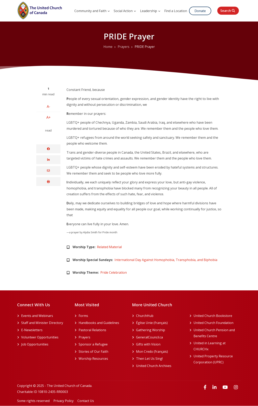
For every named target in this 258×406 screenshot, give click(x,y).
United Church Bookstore (217, 316)
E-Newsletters (32, 330)
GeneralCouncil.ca (159, 337)
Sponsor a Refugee (93, 344)
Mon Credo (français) (159, 352)
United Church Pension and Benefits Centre (217, 333)
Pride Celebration (113, 272)
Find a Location (175, 11)
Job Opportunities (34, 344)
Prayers (84, 337)
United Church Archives (159, 366)
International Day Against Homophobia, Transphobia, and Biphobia (165, 260)
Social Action (125, 11)
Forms (83, 315)
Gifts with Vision (159, 344)
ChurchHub (159, 316)
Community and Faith (92, 11)
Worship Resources (93, 358)
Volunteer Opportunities (39, 337)
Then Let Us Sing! (159, 359)
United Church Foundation (217, 323)
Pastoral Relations (92, 330)
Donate (200, 11)
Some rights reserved (33, 401)
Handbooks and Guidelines (99, 323)
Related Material (109, 247)
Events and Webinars (37, 315)
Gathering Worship (159, 330)
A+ (48, 117)
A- (48, 106)
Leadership (150, 11)
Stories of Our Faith (93, 351)
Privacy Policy (63, 401)
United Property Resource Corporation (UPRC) (217, 359)
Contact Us (85, 401)
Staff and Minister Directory (42, 323)
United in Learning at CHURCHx (216, 346)
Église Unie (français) (159, 323)
